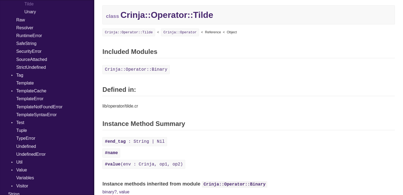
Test (20, 122)
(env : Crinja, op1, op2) (144, 164)
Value (21, 170)
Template (25, 83)
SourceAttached (31, 59)
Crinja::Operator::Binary (136, 69)
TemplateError (29, 98)
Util (19, 162)
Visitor (22, 186)
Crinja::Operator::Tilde (129, 32)
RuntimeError (29, 35)
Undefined (26, 146)
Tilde (29, 4)
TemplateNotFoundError (39, 107)
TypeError (25, 138)
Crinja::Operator (180, 32)
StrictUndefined (31, 67)
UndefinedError (31, 154)
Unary (30, 11)
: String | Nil (135, 141)
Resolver (24, 27)
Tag (19, 75)
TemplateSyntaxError (36, 114)
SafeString (26, 43)
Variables (25, 178)
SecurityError (28, 51)
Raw (20, 20)
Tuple (21, 130)
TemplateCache (31, 91)
